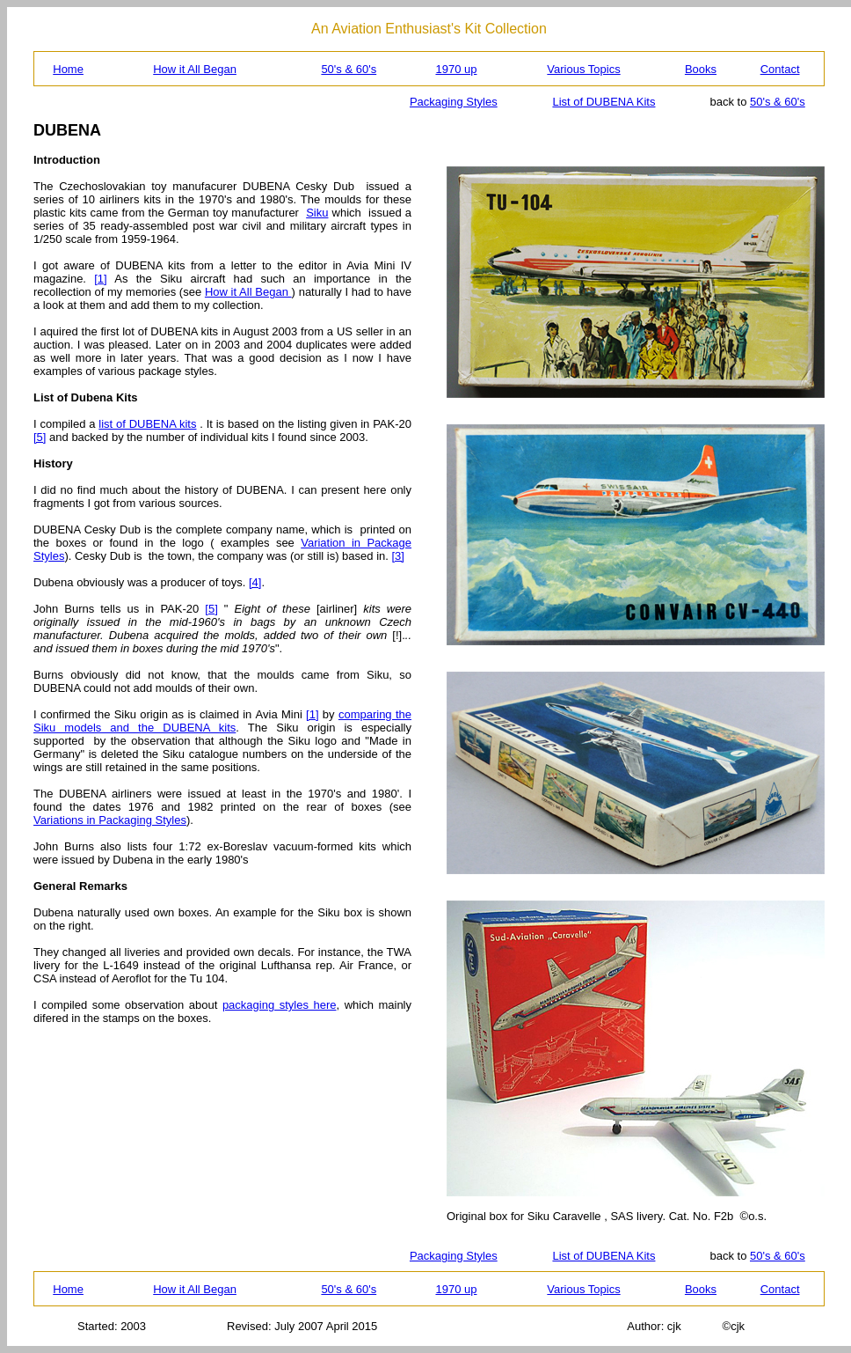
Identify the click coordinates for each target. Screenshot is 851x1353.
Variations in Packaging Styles (109, 820)
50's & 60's (348, 69)
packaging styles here (279, 1004)
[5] (39, 437)
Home (68, 69)
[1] (100, 278)
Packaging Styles (454, 101)
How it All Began (194, 69)
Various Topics (583, 69)
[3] (398, 556)
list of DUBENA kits (147, 423)
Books (700, 69)
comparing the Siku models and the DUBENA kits (222, 721)
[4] (255, 582)
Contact (780, 69)
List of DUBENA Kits (603, 101)
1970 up (455, 69)
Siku (317, 212)
